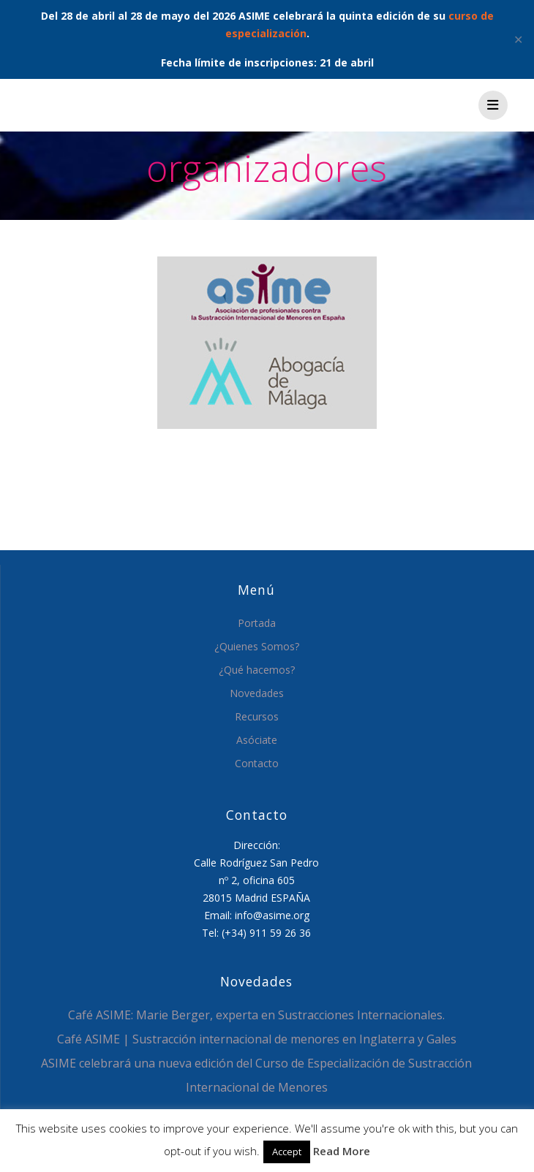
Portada (257, 623)
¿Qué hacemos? (257, 670)
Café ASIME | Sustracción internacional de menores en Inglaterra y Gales (256, 1039)
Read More (341, 1151)
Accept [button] (286, 1151)
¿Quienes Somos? (256, 646)
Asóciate (256, 740)
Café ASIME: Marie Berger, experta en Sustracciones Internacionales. (256, 1015)
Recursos (257, 716)
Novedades (257, 693)
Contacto (257, 763)
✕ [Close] (518, 39)
